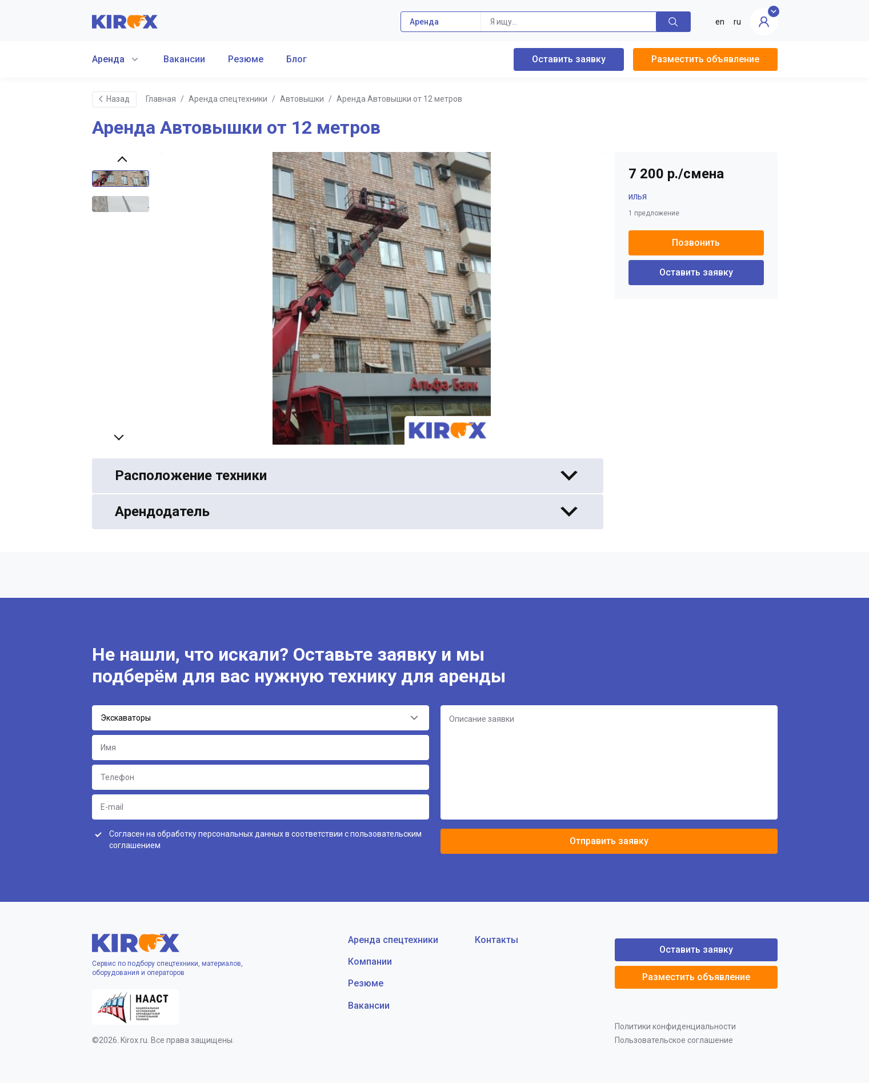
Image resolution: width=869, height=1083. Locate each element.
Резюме (245, 59)
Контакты (496, 939)
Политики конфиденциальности (675, 1026)
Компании (370, 961)
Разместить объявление (705, 59)
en (719, 21)
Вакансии (184, 59)
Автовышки (302, 98)
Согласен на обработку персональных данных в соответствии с (265, 839)
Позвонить (696, 242)
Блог (296, 59)
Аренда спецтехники (228, 98)
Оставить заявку (569, 59)
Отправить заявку (609, 841)
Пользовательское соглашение (674, 1040)
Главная (161, 98)
